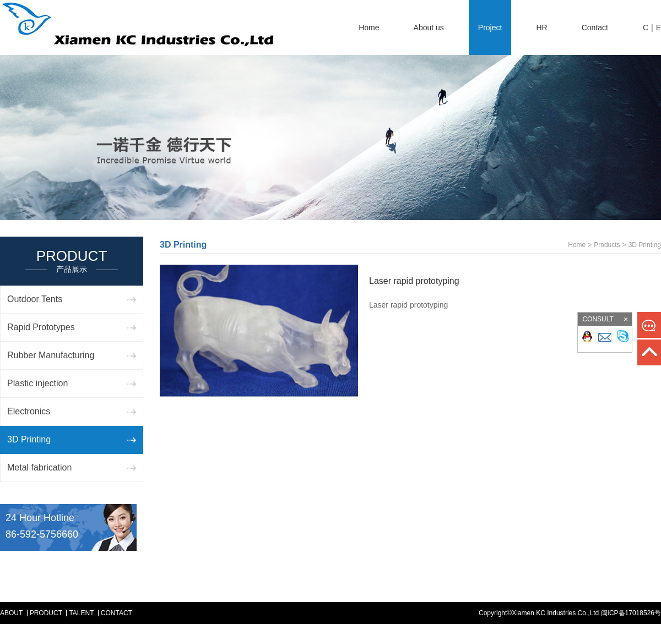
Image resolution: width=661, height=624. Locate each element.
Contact (595, 27)
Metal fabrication (39, 467)
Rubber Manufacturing (50, 355)
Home (369, 27)
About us (429, 27)
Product (46, 613)
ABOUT (11, 613)
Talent (81, 613)
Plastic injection (37, 383)
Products (607, 245)
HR (541, 27)
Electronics (28, 411)
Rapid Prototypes (41, 327)
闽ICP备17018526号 (631, 613)
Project (490, 27)
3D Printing (29, 439)
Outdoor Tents (34, 299)
